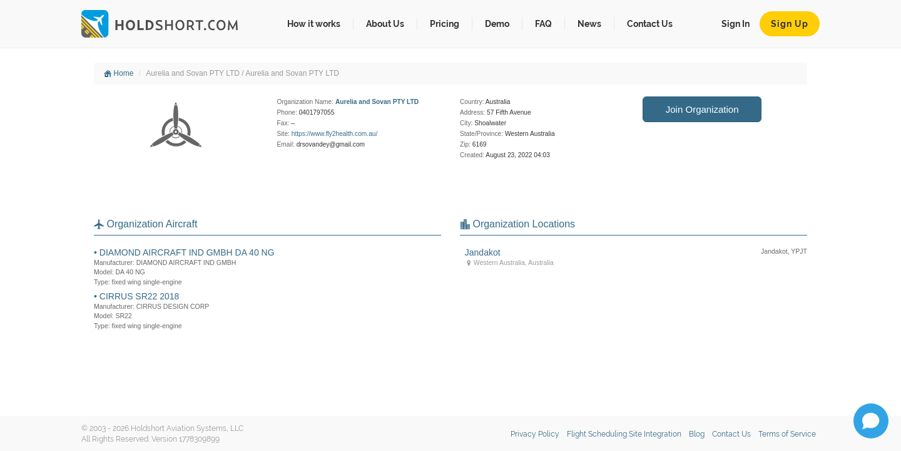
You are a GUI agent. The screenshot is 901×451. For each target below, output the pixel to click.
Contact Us (650, 24)
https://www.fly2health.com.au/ (335, 133)
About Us (385, 24)
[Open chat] (870, 420)
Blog (697, 434)
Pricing (444, 24)
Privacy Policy (535, 434)
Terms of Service (787, 434)
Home (118, 73)
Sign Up (789, 24)
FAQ (543, 24)
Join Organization (702, 109)
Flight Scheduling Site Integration (624, 434)
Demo (497, 24)
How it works (313, 24)
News (589, 24)
